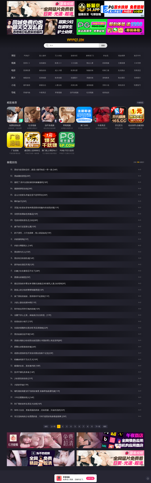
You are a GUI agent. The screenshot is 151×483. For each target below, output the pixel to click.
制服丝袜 (90, 70)
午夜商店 (42, 92)
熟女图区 (121, 78)
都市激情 (26, 85)
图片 (13, 77)
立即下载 (90, 478)
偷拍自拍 (42, 70)
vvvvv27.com (75, 40)
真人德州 (42, 55)
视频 (13, 62)
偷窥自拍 (26, 78)
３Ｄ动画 (74, 63)
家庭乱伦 (42, 85)
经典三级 (105, 70)
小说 (13, 85)
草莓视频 (58, 92)
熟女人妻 (90, 63)
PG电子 (27, 55)
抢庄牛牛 (137, 55)
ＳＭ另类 (137, 63)
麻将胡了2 (90, 55)
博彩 (13, 55)
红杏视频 (90, 92)
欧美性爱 (74, 70)
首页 (46, 426)
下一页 (98, 426)
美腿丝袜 (90, 78)
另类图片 (137, 78)
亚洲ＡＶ (26, 63)
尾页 (104, 426)
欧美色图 (58, 78)
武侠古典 (74, 85)
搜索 (103, 45)
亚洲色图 (42, 78)
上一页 (53, 426)
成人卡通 (58, 70)
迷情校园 (90, 85)
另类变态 (137, 70)
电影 (13, 70)
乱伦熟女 (121, 70)
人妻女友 (58, 85)
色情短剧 (105, 92)
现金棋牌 (121, 55)
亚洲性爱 (26, 70)
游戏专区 (74, 55)
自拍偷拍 (42, 63)
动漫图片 (74, 78)
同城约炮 (26, 92)
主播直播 (121, 63)
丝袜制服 (105, 63)
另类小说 (105, 85)
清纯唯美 (105, 78)
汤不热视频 (74, 92)
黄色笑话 (121, 85)
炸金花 (105, 55)
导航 (13, 92)
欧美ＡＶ (58, 63)
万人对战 (58, 55)
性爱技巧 (137, 85)
